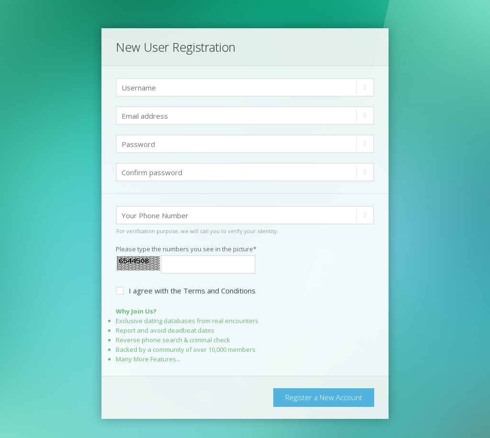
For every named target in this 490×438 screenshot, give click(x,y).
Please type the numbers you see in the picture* (186, 249)
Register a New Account (323, 397)
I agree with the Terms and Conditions (186, 289)
